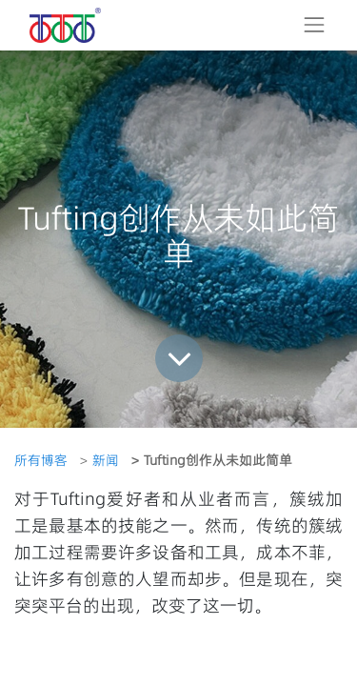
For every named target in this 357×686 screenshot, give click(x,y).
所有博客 (41, 460)
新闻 (105, 460)
